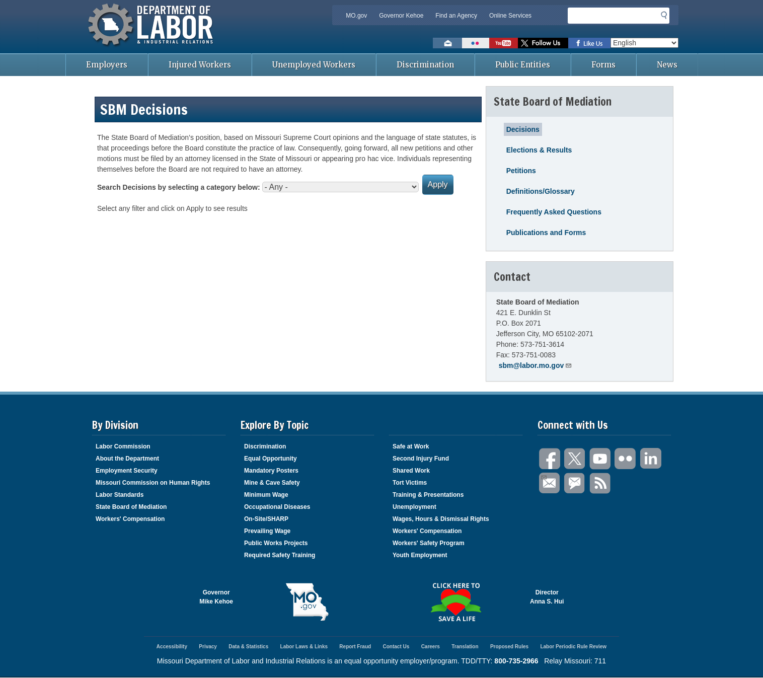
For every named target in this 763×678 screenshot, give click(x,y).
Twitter (575, 459)
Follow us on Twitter (543, 43)
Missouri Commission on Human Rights (153, 482)
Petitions (521, 171)
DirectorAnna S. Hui (547, 597)
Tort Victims (410, 482)
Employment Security (127, 470)
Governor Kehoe (401, 15)
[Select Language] (644, 43)
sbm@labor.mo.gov (536, 365)
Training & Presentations (428, 494)
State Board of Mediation (131, 506)
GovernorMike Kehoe (216, 597)
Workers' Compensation (130, 518)
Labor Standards (119, 494)
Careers (430, 646)
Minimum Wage (266, 494)
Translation (464, 646)
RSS (600, 483)
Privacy (208, 646)
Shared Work (411, 470)
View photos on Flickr (475, 43)
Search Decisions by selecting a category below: (178, 187)
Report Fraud (355, 646)
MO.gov (356, 15)
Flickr (626, 459)
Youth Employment (420, 555)
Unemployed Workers (313, 64)
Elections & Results (539, 150)
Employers (106, 64)
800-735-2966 (516, 661)
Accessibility (172, 646)
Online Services (510, 15)
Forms (603, 64)
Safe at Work (411, 446)
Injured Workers (200, 64)
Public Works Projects (276, 543)
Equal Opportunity (270, 458)
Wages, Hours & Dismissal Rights (441, 518)
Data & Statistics (248, 646)
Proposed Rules (509, 646)
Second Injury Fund (421, 458)
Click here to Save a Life (456, 602)
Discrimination (425, 64)
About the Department (127, 458)
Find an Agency (456, 15)
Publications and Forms (546, 233)
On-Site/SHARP (266, 518)
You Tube (600, 459)
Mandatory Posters (271, 470)
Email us (447, 43)
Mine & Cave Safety (272, 482)
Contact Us (396, 646)
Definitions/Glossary (540, 191)
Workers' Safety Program (429, 543)
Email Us (543, 476)
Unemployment (414, 506)
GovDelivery (575, 483)
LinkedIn (651, 459)
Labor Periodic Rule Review (573, 646)
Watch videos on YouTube (503, 43)
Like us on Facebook (589, 43)
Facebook (550, 459)
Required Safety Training (279, 555)
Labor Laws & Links (304, 646)
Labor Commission (123, 446)
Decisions (523, 129)
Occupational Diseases (277, 506)
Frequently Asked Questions (553, 212)
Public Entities (522, 64)
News (667, 64)
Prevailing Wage (267, 531)
